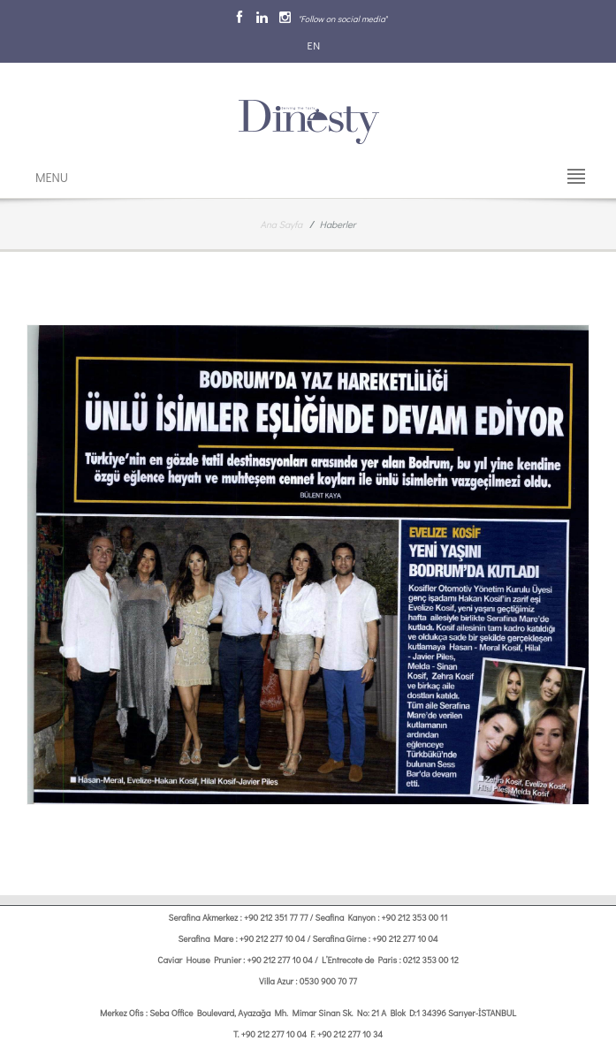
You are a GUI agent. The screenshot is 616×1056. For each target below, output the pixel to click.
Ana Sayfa (282, 224)
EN (313, 45)
